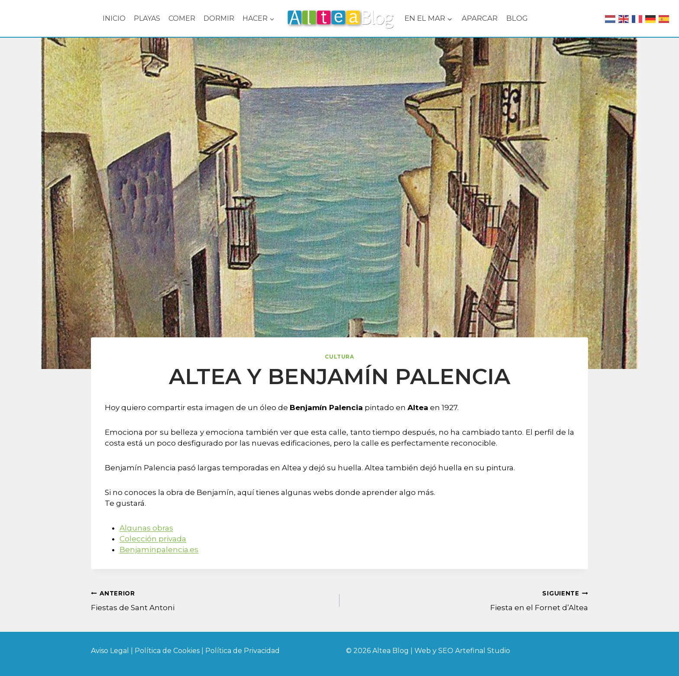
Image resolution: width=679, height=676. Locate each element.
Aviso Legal (110, 651)
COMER (181, 18)
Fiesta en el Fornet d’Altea (467, 600)
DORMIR (219, 18)
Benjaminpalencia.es (159, 549)
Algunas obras (146, 528)
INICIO (114, 18)
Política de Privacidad (242, 651)
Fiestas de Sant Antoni (211, 600)
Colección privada (153, 538)
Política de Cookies (168, 651)
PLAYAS (147, 18)
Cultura (339, 356)
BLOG (517, 18)
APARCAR (480, 18)
